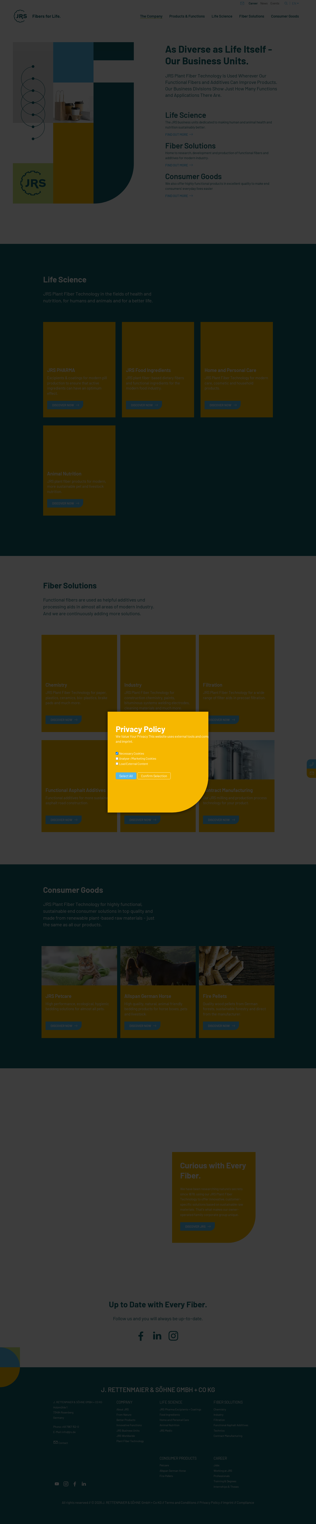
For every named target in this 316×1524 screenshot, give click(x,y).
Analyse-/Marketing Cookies (137, 758)
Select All (126, 776)
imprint (127, 741)
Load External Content (133, 764)
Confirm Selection (154, 776)
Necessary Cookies (131, 753)
